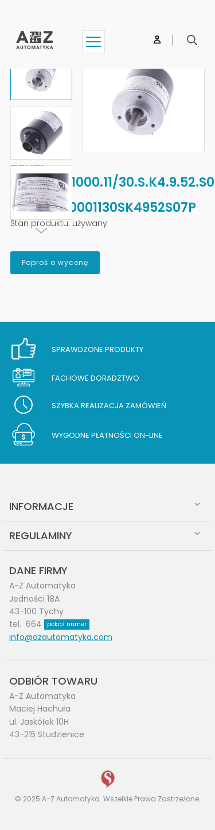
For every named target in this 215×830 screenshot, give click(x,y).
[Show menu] (93, 41)
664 (57, 624)
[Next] (41, 230)
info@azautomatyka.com (60, 637)
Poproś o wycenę (55, 262)
